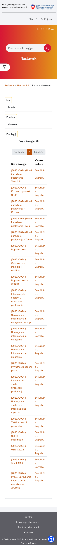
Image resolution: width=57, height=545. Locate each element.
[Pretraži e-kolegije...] (28, 48)
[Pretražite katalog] (47, 48)
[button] (46, 19)
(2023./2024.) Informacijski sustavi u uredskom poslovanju (18, 298)
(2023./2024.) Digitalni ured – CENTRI (19, 280)
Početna (9, 85)
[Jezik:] (33, 19)
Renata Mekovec (41, 85)
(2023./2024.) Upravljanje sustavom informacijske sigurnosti (18, 405)
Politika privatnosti (28, 527)
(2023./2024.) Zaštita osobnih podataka (19, 422)
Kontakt (28, 532)
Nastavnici (23, 85)
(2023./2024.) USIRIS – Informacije (18, 436)
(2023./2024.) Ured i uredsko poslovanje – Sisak (21, 222)
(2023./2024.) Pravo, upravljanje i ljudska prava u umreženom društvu (21, 480)
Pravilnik (28, 517)
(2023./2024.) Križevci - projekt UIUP (20, 191)
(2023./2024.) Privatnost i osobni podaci (21, 367)
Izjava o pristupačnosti (28, 522)
